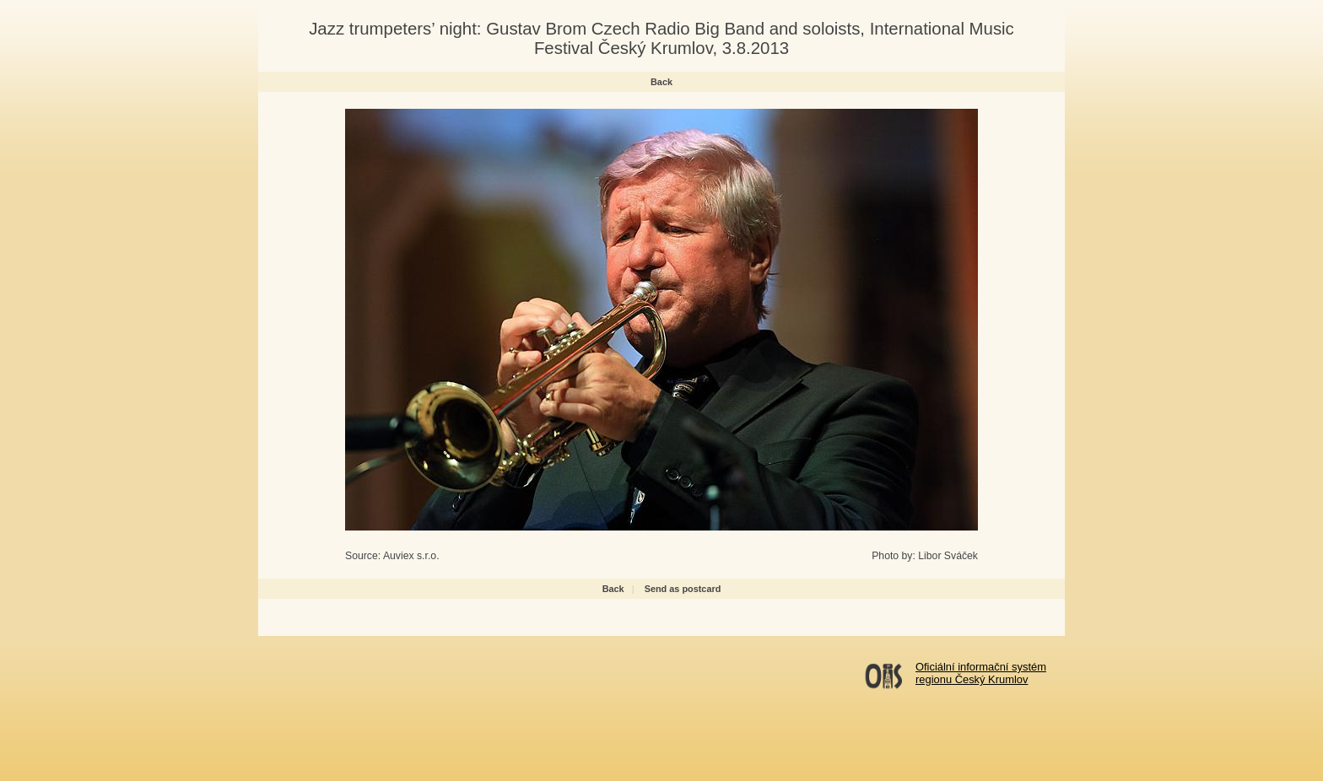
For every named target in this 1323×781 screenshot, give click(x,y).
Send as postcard (683, 589)
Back (661, 82)
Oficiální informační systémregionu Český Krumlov (980, 673)
